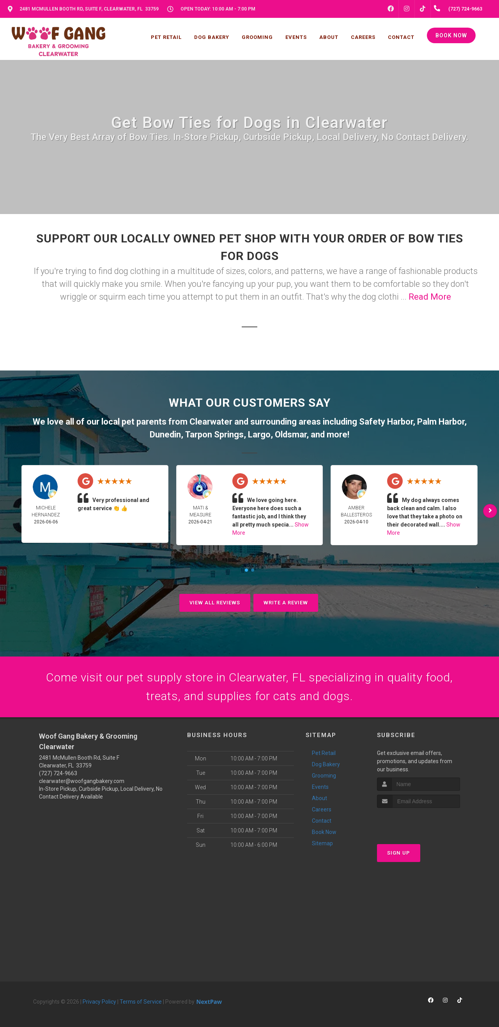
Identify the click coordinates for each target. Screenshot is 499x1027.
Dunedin (165, 434)
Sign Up (398, 853)
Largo (259, 434)
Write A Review (286, 603)
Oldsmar (290, 434)
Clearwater (210, 422)
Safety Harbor (386, 422)
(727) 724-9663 (58, 773)
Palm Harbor (440, 422)
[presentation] (418, 822)
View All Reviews (214, 603)
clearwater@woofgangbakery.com (81, 781)
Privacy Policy (99, 1002)
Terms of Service (141, 1002)
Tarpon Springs (214, 434)
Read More (430, 297)
